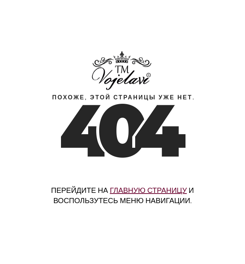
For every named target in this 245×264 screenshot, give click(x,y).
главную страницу (148, 190)
